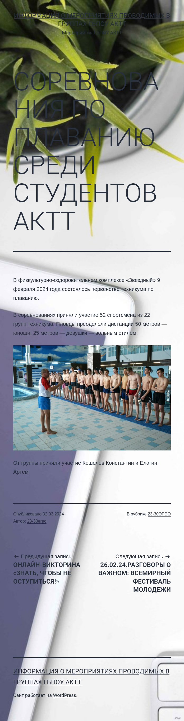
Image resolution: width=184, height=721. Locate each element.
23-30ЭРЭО (159, 514)
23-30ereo (37, 521)
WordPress (64, 695)
